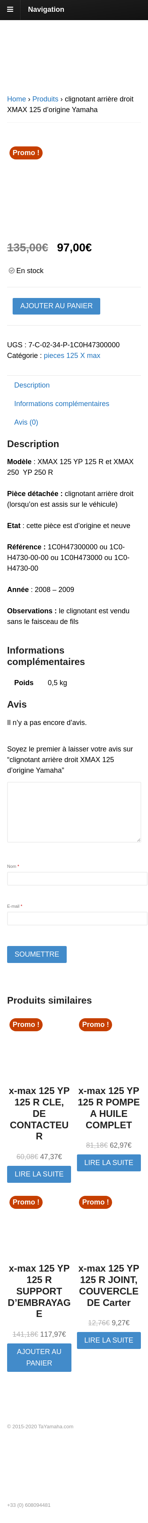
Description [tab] (32, 385)
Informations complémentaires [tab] (61, 404)
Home (16, 99)
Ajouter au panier (56, 306)
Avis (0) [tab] (26, 422)
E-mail (14, 906)
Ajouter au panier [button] (39, 1357)
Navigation (46, 9)
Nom (13, 866)
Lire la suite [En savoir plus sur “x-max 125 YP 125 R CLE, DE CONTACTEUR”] (39, 1174)
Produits (45, 99)
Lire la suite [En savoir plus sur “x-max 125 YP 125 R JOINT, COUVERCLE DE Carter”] (108, 1340)
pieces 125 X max (72, 356)
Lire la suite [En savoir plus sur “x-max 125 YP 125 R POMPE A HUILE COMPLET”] (108, 1163)
